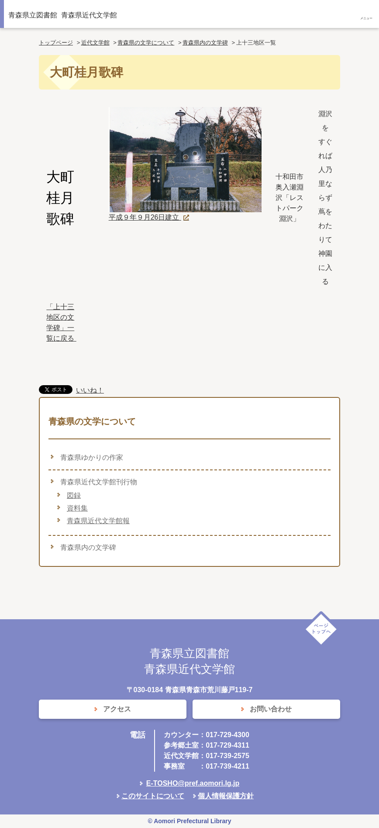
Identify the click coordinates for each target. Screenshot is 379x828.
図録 (74, 495)
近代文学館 (95, 42)
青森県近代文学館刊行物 (98, 482)
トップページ (56, 42)
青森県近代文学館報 (98, 520)
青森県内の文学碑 (205, 42)
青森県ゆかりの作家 (91, 457)
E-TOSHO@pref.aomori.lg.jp (193, 783)
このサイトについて (152, 796)
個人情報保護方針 (226, 796)
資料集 (77, 508)
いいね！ (90, 390)
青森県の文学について (145, 42)
